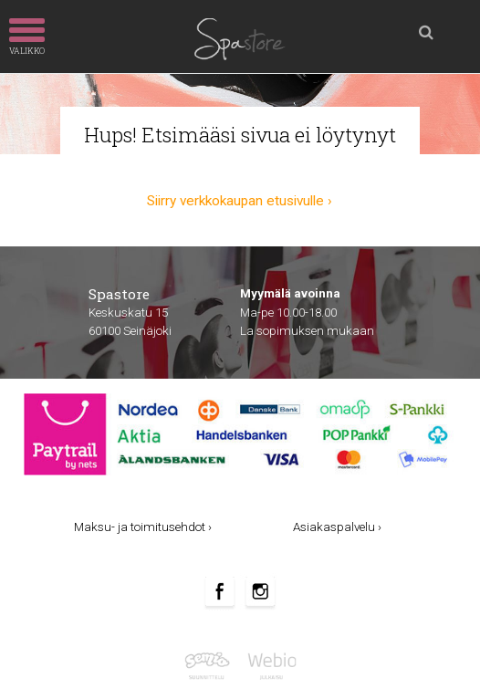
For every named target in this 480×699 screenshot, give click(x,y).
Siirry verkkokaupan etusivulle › (239, 201)
